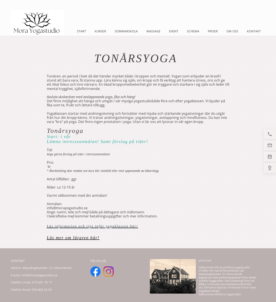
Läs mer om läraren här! (73, 237)
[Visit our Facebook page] (95, 271)
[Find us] (270, 168)
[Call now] (270, 134)
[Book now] (270, 156)
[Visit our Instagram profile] (108, 271)
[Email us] (270, 145)
